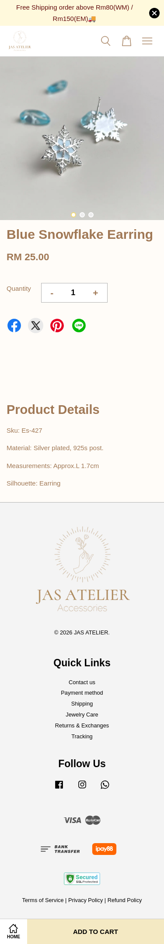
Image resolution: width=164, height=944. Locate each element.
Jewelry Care (82, 714)
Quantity (19, 288)
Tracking (81, 736)
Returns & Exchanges (82, 725)
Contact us (82, 682)
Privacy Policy (85, 900)
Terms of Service (43, 900)
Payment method (82, 692)
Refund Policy (125, 900)
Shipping (82, 703)
